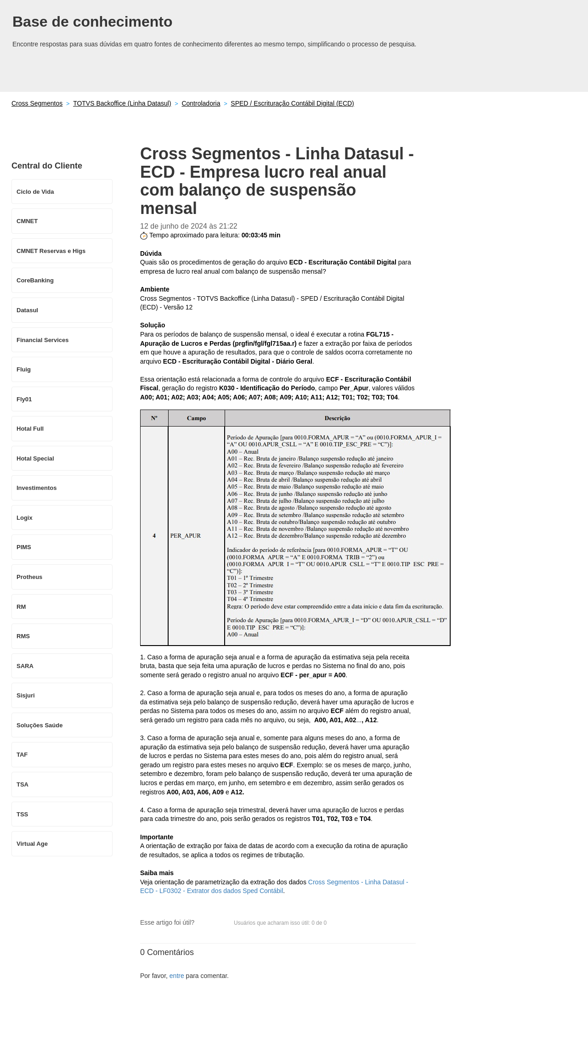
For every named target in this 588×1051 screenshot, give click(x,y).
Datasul (27, 310)
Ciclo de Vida (35, 191)
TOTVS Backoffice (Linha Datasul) (122, 103)
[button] (205, 923)
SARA (25, 666)
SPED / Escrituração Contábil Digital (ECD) (292, 103)
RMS (23, 636)
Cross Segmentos (36, 103)
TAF (22, 754)
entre (177, 975)
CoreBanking (35, 280)
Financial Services (42, 340)
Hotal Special (35, 458)
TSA (22, 784)
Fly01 (24, 399)
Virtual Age (32, 843)
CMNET (27, 221)
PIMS (24, 547)
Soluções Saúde (39, 725)
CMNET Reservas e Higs (51, 250)
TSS (22, 814)
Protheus (29, 576)
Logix (25, 517)
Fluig (24, 369)
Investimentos (37, 487)
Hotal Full (30, 428)
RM (21, 606)
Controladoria (200, 103)
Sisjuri (26, 695)
